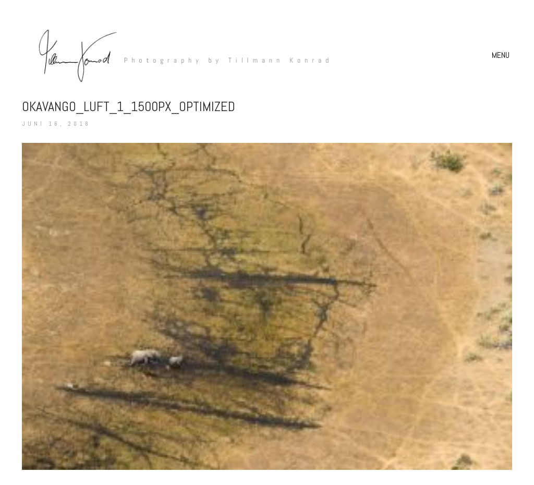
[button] (502, 55)
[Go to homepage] (178, 55)
